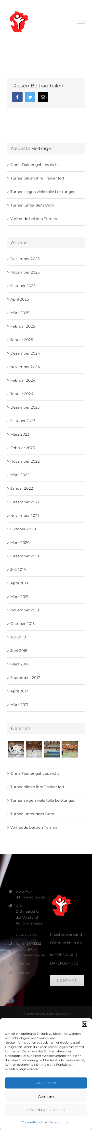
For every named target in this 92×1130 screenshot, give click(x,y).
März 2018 (19, 664)
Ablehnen (46, 1096)
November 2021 (24, 515)
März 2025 (19, 312)
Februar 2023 (22, 447)
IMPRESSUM (61, 954)
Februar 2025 (22, 326)
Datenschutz (58, 1122)
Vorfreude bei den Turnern (34, 218)
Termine (23, 964)
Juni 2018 (18, 650)
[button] (84, 1024)
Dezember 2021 (24, 502)
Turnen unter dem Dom (32, 205)
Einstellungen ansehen (46, 1110)
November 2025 (24, 272)
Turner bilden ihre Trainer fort (37, 178)
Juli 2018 (18, 637)
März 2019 (19, 596)
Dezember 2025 (24, 258)
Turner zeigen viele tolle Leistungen (43, 191)
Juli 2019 (18, 569)
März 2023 (19, 434)
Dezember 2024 (25, 353)
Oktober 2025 (22, 285)
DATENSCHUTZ (64, 963)
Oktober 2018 (22, 623)
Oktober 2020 (23, 529)
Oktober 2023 (22, 420)
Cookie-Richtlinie (34, 1122)
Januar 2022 (21, 488)
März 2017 (19, 704)
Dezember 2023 (24, 407)
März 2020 (20, 542)
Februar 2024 (22, 380)
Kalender (23, 972)
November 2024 (25, 366)
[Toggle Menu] (81, 22)
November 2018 (24, 610)
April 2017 (19, 691)
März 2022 (19, 474)
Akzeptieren (46, 1083)
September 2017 (25, 677)
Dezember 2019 (24, 556)
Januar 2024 (21, 393)
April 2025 (19, 299)
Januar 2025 (21, 339)
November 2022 (25, 461)
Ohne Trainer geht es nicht (34, 164)
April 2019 (19, 583)
